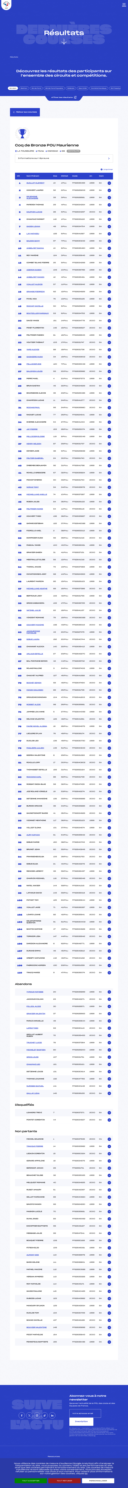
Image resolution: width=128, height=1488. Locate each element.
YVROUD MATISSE (34, 996)
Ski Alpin (15, 91)
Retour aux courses (25, 116)
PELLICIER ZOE (33, 368)
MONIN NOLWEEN (34, 694)
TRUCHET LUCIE (34, 1047)
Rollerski (73, 91)
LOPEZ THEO (32, 1032)
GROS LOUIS (32, 1061)
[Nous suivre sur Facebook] (14, 1416)
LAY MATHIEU (32, 238)
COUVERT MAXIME (35, 629)
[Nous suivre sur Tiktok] (48, 1416)
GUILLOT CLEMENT (35, 187)
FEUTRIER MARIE (34, 513)
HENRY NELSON (33, 448)
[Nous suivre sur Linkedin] (60, 1416)
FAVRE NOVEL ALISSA (36, 730)
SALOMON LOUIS (34, 375)
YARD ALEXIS (32, 354)
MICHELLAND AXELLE (36, 499)
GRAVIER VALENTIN (35, 1018)
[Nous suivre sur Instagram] (37, 1416)
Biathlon (27, 91)
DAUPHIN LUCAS (34, 216)
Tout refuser (64, 1481)
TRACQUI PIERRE (34, 1150)
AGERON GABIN (34, 274)
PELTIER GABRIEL (35, 462)
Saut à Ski (86, 91)
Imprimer (107, 174)
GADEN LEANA (33, 231)
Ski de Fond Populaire (57, 91)
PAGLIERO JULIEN (35, 752)
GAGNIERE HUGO (34, 361)
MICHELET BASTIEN (36, 1054)
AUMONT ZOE (32, 1259)
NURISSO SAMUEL (35, 1090)
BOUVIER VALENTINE (36, 1332)
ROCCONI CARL (33, 781)
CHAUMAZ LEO (33, 1068)
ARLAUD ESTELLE (34, 658)
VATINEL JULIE (33, 614)
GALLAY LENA (33, 1097)
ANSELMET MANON (35, 281)
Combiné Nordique (101, 91)
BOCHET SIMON (33, 687)
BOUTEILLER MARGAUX (37, 317)
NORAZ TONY (32, 491)
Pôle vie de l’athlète (95, 1456)
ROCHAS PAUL (33, 412)
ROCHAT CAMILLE (34, 310)
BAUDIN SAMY (33, 245)
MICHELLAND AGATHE (36, 593)
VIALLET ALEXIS (34, 289)
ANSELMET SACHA (35, 252)
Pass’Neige (57, 1456)
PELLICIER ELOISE (35, 441)
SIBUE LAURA (33, 643)
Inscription (109, 1417)
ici (94, 1431)
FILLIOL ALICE (33, 1011)
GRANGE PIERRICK (35, 296)
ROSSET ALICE (33, 709)
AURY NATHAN (33, 839)
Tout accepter (30, 1481)
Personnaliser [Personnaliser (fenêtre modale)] (98, 1481)
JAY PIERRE (32, 433)
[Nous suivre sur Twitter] (26, 1416)
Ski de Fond (39, 91)
